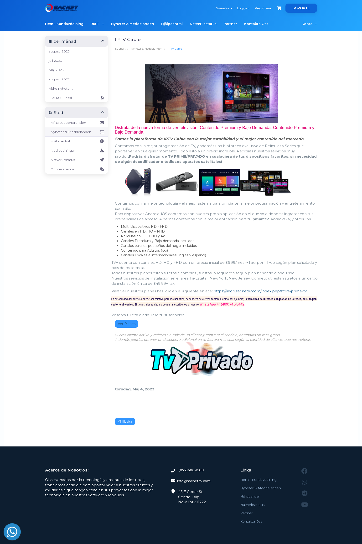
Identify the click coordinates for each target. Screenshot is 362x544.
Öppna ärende (76, 169)
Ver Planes (126, 324)
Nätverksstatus (203, 24)
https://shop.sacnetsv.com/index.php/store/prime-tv (260, 291)
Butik (97, 24)
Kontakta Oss (256, 24)
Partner (230, 24)
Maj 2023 (56, 70)
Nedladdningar (76, 150)
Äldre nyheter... (61, 88)
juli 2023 (55, 60)
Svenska (220, 8)
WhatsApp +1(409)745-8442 (221, 304)
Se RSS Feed (76, 98)
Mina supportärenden (76, 122)
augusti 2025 (59, 51)
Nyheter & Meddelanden (132, 24)
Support (120, 48)
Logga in (241, 8)
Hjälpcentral (172, 24)
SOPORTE (301, 8)
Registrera (261, 8)
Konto (309, 24)
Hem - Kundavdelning (64, 24)
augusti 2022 (59, 79)
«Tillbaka (125, 421)
